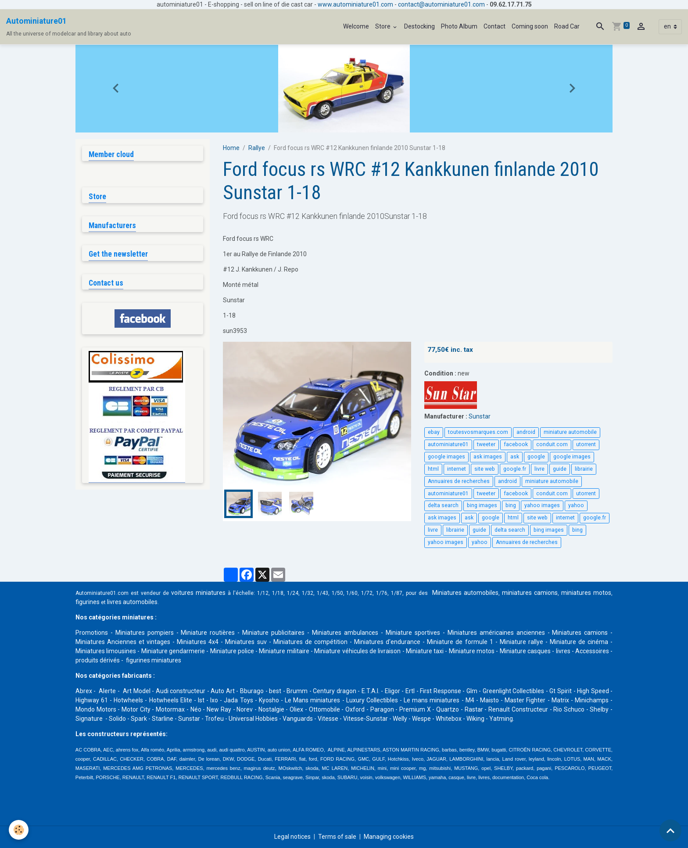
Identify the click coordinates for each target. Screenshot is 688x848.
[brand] (68, 26)
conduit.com (552, 444)
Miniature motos (471, 651)
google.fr (514, 469)
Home (231, 147)
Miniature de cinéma (579, 641)
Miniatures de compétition (310, 641)
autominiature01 (448, 444)
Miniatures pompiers (144, 632)
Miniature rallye (521, 641)
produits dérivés (97, 660)
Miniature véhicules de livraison (357, 651)
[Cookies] (19, 830)
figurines (87, 601)
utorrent (586, 444)
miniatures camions (530, 592)
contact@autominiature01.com (441, 4)
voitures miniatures (198, 592)
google (536, 457)
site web (484, 469)
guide (559, 469)
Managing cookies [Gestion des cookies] (389, 836)
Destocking (419, 26)
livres (563, 651)
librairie (584, 469)
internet (456, 469)
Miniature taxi (425, 651)
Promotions (91, 632)
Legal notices (292, 836)
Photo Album (459, 26)
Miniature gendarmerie (173, 651)
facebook (516, 444)
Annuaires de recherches (459, 481)
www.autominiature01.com (355, 4)
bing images (482, 505)
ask (514, 457)
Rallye (256, 147)
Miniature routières (208, 632)
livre (539, 469)
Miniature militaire (284, 651)
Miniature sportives (413, 632)
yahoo (576, 505)
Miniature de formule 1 (460, 641)
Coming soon (530, 26)
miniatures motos (586, 592)
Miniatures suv (245, 641)
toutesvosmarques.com (478, 432)
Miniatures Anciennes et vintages (122, 641)
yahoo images (542, 505)
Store (383, 26)
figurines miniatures (153, 660)
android (525, 432)
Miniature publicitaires (273, 632)
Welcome (356, 26)
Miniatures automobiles (465, 592)
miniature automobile (570, 432)
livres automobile (130, 601)
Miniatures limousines (105, 651)
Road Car (567, 26)
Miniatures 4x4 (198, 641)
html (433, 469)
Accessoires (592, 651)
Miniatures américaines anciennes (496, 632)
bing (510, 505)
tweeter (486, 444)
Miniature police (232, 651)
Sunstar (480, 416)
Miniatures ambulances (345, 632)
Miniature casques (525, 651)
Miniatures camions (580, 632)
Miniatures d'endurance (387, 641)
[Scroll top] (670, 830)
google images (446, 457)
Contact (494, 26)
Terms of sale (337, 836)
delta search (443, 505)
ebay (434, 432)
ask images (487, 457)
